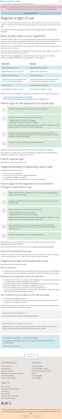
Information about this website (9, 396)
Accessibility (4, 391)
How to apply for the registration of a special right (18, 97)
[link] (31, 314)
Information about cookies (15, 411)
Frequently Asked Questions (9, 378)
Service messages (36, 376)
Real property (8, 4)
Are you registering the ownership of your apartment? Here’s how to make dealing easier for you (33, 7)
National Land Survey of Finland (10, 389)
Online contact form (6, 366)
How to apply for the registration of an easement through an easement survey (26, 99)
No (37, 416)
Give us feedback (36, 378)
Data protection (5, 393)
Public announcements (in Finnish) (41, 371)
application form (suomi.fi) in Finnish (12, 244)
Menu (60, 1)
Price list (34, 373)
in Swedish (32, 120)
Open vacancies (5, 386)
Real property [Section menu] (31, 13)
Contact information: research (40, 369)
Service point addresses (7, 376)
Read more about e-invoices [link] (11, 346)
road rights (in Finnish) (23, 29)
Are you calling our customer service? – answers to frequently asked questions (34, 9)
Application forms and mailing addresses (12, 373)
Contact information (37, 366)
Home (2, 4)
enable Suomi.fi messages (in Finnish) (43, 247)
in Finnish (24, 120)
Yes (25, 416)
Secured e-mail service (7, 371)
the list (56, 79)
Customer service (6, 369)
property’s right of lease (38, 29)
